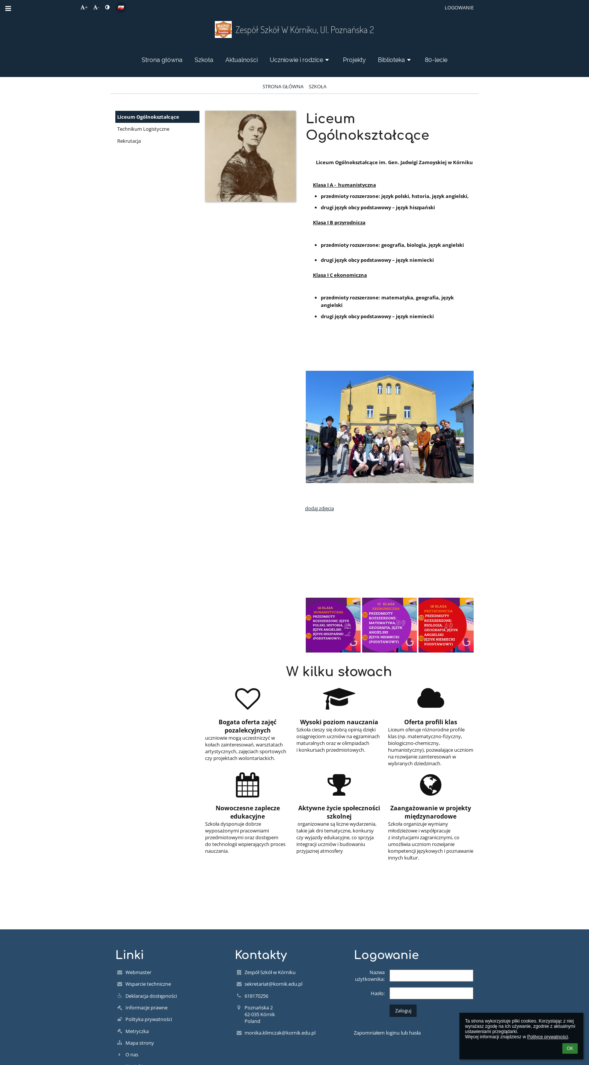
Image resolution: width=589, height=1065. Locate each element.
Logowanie (459, 7)
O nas (131, 1054)
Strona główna (283, 86)
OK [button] (570, 1048)
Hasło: (378, 993)
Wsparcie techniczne (148, 983)
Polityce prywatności (547, 1036)
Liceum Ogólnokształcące (148, 116)
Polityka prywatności (148, 1019)
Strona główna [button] (162, 59)
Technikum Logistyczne (143, 128)
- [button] (96, 7)
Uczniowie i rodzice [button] (300, 59)
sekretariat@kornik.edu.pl (273, 983)
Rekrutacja (129, 140)
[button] (121, 7)
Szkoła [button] (204, 59)
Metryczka (137, 1031)
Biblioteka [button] (395, 59)
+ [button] (84, 7)
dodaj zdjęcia (319, 508)
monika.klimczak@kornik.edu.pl (280, 1032)
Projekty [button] (354, 59)
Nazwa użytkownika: (370, 975)
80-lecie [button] (436, 59)
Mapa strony (139, 1042)
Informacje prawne (146, 1007)
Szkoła (317, 86)
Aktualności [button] (241, 59)
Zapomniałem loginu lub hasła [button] (387, 1032)
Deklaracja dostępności (151, 995)
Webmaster (138, 972)
